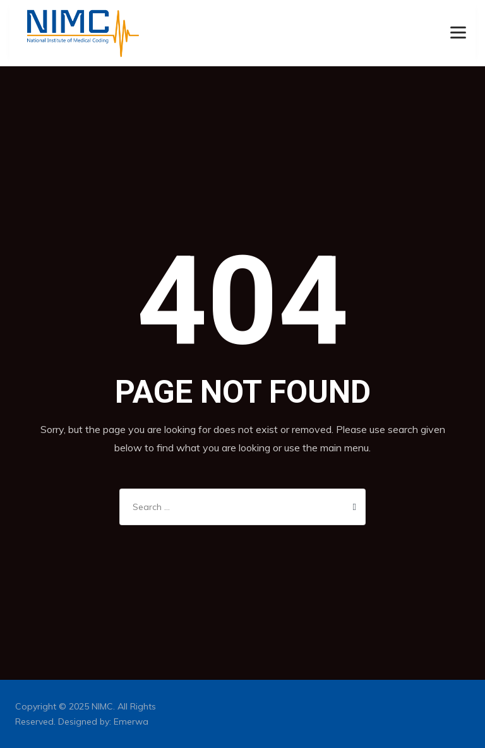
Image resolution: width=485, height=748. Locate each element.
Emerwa (131, 721)
